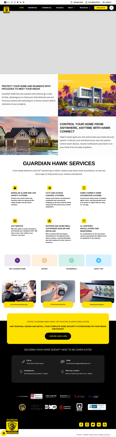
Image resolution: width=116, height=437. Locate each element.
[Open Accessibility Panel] (4, 433)
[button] (111, 8)
